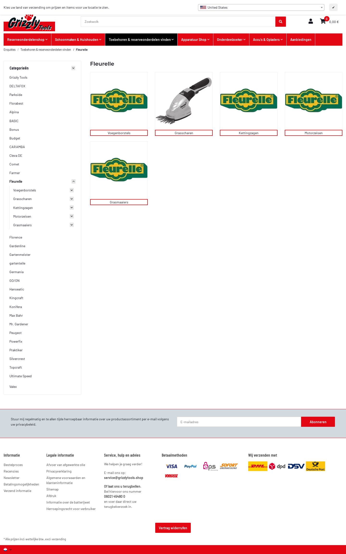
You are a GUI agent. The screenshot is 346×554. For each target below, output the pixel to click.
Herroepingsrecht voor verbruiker (71, 509)
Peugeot (15, 333)
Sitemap (52, 489)
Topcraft (15, 367)
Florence (15, 237)
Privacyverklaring (59, 471)
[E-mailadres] (239, 422)
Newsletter (11, 478)
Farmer (14, 173)
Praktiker (16, 350)
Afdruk (51, 496)
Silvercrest (17, 359)
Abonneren (318, 422)
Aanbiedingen (300, 40)
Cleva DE (15, 155)
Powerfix (15, 341)
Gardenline (17, 246)
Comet (14, 164)
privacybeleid (25, 424)
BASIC (14, 121)
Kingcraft (16, 298)
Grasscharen (184, 133)
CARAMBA (17, 147)
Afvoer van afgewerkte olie (65, 465)
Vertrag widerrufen (173, 528)
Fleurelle (15, 181)
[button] (310, 21)
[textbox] (261, 7)
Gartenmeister (20, 254)
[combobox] (261, 7)
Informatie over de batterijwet (68, 502)
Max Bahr (16, 315)
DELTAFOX (17, 86)
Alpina (14, 112)
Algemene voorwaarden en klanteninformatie (65, 480)
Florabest (16, 103)
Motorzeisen (314, 133)
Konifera (15, 307)
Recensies (11, 471)
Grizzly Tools (18, 77)
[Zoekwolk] (178, 22)
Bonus (14, 129)
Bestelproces (13, 465)
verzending (59, 539)
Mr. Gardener (18, 324)
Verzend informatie (17, 491)
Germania (16, 272)
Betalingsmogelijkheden (21, 484)
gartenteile (17, 263)
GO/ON (14, 280)
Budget (14, 138)
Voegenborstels (119, 133)
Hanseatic (16, 289)
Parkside (15, 95)
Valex (13, 386)
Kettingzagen (249, 133)
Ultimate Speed (20, 376)
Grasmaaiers (119, 202)
